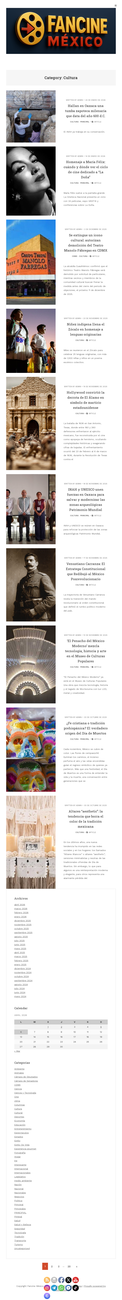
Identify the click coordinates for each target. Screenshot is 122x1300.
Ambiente (19, 1069)
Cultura (74, 122)
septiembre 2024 (23, 980)
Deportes (19, 1116)
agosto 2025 (21, 936)
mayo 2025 (20, 948)
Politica (18, 1200)
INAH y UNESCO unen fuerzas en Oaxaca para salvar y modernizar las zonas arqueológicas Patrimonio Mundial (86, 499)
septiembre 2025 (23, 932)
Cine (16, 1096)
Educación (19, 1125)
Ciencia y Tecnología (25, 1093)
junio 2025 (19, 944)
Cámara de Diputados (26, 1077)
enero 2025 (20, 964)
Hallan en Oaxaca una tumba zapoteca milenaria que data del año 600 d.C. (85, 111)
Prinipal (18, 1216)
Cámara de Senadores (26, 1081)
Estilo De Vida (21, 1145)
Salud (17, 1220)
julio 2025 (19, 940)
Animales (19, 1073)
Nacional (19, 1188)
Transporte (20, 1240)
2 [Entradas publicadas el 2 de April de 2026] (61, 1027)
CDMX (74, 256)
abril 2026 (19, 904)
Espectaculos (21, 1132)
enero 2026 (20, 916)
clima (17, 1101)
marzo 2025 (20, 956)
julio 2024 (19, 988)
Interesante (20, 1165)
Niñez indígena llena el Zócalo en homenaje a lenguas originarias (86, 329)
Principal (84, 122)
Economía (19, 1120)
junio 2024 (19, 992)
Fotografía (19, 1152)
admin (80, 100)
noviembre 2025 (22, 924)
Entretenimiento (22, 1129)
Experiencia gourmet (25, 1148)
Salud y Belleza (22, 1224)
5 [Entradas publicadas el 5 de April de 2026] (101, 1027)
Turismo (18, 1244)
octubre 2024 (21, 976)
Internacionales (22, 1172)
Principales (20, 1208)
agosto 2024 (21, 984)
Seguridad (19, 1228)
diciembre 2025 (22, 920)
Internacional (21, 1168)
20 (69, 1266)
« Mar (17, 1051)
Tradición (19, 1236)
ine (15, 1160)
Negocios (19, 1196)
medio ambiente (23, 1180)
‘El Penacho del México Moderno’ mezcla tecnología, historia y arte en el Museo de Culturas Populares (85, 651)
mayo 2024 (20, 996)
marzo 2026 (20, 908)
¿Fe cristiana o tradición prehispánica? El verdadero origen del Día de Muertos (86, 728)
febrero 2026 (21, 912)
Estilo (17, 1140)
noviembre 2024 (22, 972)
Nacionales (20, 1192)
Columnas (19, 1105)
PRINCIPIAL (20, 1212)
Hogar (17, 1156)
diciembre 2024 (22, 968)
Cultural (18, 1113)
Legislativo (20, 1176)
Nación (18, 1184)
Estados (18, 1136)
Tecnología (20, 1232)
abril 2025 (19, 952)
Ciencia (18, 1089)
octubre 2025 (21, 928)
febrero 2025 (21, 960)
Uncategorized (22, 1248)
